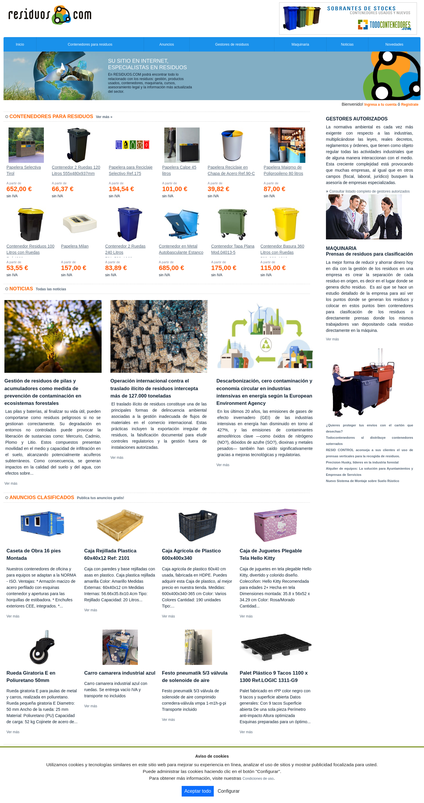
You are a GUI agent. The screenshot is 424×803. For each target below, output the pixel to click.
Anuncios (166, 44)
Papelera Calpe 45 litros (179, 170)
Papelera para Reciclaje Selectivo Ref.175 (131, 170)
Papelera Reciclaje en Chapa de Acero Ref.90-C (231, 170)
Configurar (229, 791)
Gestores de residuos (232, 44)
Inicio (20, 44)
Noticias (347, 44)
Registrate (409, 104)
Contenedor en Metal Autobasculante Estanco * (181, 250)
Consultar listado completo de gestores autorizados (369, 191)
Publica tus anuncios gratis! (100, 498)
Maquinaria (300, 44)
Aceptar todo (197, 791)
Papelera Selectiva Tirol (23, 170)
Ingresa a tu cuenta (380, 104)
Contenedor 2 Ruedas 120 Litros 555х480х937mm (76, 170)
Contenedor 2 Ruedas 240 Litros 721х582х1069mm (125, 250)
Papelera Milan (74, 246)
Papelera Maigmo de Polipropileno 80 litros (283, 170)
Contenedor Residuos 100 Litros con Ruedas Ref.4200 (30, 250)
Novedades (394, 44)
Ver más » (104, 117)
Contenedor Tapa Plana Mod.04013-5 (232, 249)
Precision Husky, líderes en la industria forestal (362, 462)
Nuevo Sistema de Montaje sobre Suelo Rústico (362, 481)
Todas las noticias (51, 289)
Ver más (10, 483)
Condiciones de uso (258, 778)
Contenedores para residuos (90, 44)
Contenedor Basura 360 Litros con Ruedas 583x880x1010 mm (282, 250)
